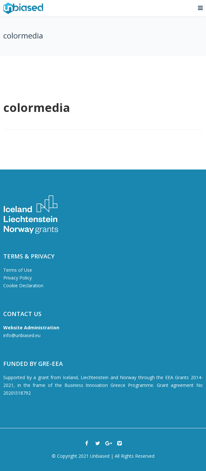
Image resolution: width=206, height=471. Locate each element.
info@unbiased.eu (21, 335)
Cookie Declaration (23, 285)
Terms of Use (17, 270)
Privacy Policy (17, 278)
